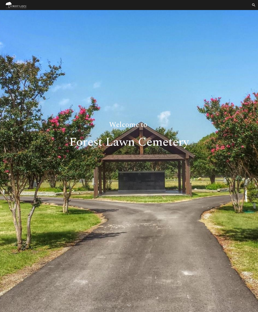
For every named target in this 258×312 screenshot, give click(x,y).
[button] (253, 5)
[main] (129, 161)
